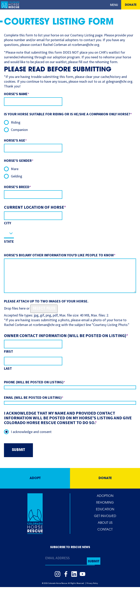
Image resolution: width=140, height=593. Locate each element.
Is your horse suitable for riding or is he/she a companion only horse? (68, 114)
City (7, 223)
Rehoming (105, 508)
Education (105, 515)
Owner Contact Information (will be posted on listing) (66, 341)
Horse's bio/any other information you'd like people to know (59, 255)
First (8, 357)
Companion (19, 129)
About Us (105, 528)
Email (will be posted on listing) (33, 403)
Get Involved (105, 522)
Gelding (16, 176)
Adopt (35, 484)
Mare (14, 169)
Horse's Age (15, 140)
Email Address (57, 564)
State (9, 241)
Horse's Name (16, 94)
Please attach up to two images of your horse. (46, 307)
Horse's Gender (18, 160)
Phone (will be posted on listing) (34, 388)
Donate (130, 5)
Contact (105, 535)
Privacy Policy (92, 589)
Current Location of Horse (35, 207)
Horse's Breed (17, 187)
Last (8, 374)
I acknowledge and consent (31, 437)
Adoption (105, 502)
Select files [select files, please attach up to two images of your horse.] (44, 314)
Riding (15, 122)
